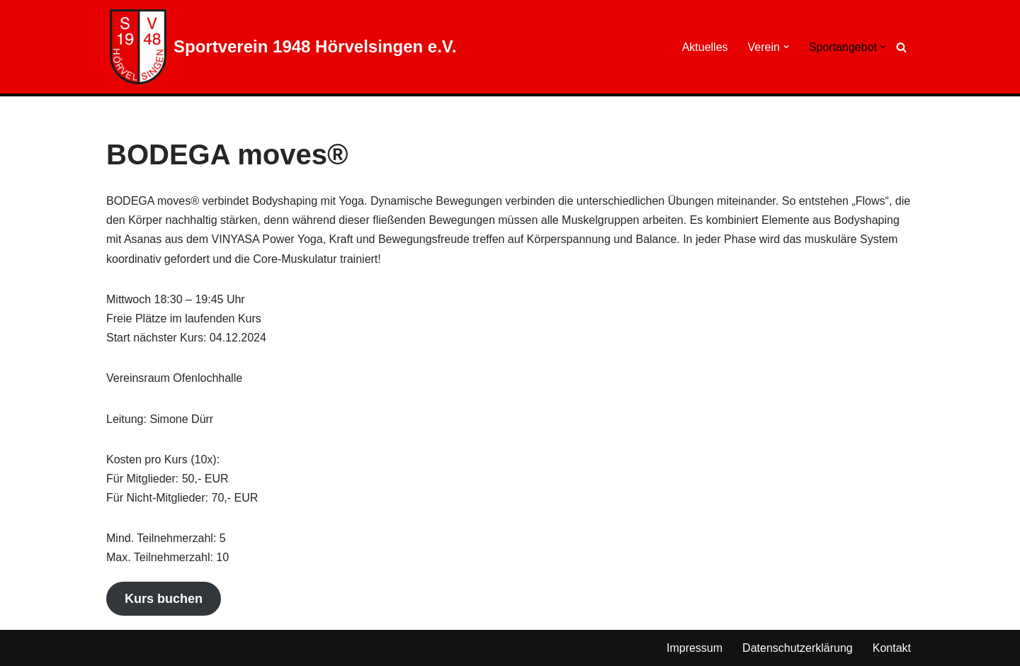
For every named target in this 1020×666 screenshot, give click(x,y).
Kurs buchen (164, 599)
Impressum (694, 648)
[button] (786, 47)
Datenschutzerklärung (797, 648)
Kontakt (892, 648)
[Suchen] (901, 47)
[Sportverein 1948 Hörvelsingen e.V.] (283, 46)
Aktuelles (705, 47)
